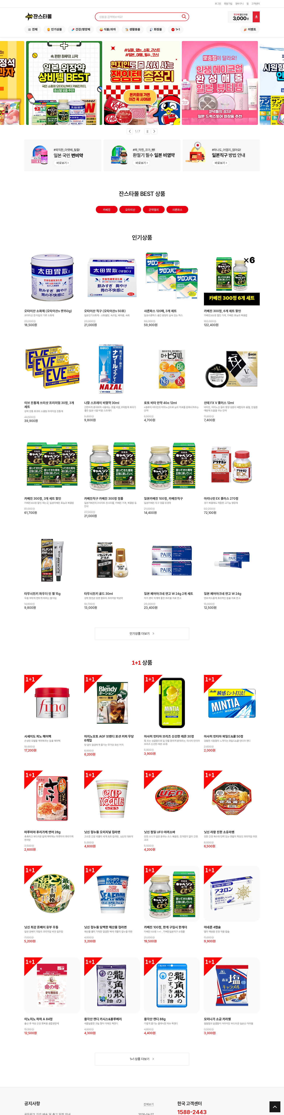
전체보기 (149, 1106)
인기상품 (54, 29)
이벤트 (250, 29)
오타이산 (130, 211)
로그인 (218, 4)
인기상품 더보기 (142, 635)
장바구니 (239, 4)
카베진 (107, 211)
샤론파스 (177, 211)
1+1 (175, 29)
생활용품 (132, 29)
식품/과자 (108, 29)
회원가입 (228, 4)
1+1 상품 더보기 (142, 1061)
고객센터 (255, 4)
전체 (32, 29)
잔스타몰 (38, 17)
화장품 (156, 29)
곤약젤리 (154, 211)
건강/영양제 (80, 29)
